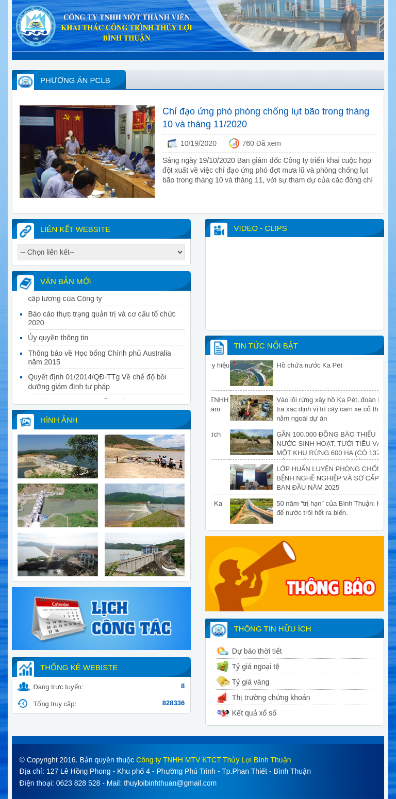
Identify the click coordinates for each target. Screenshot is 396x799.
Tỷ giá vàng (250, 682)
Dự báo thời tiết (257, 651)
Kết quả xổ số (254, 713)
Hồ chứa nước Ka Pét (328, 365)
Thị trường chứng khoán (271, 697)
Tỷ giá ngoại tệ (255, 666)
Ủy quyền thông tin (58, 341)
